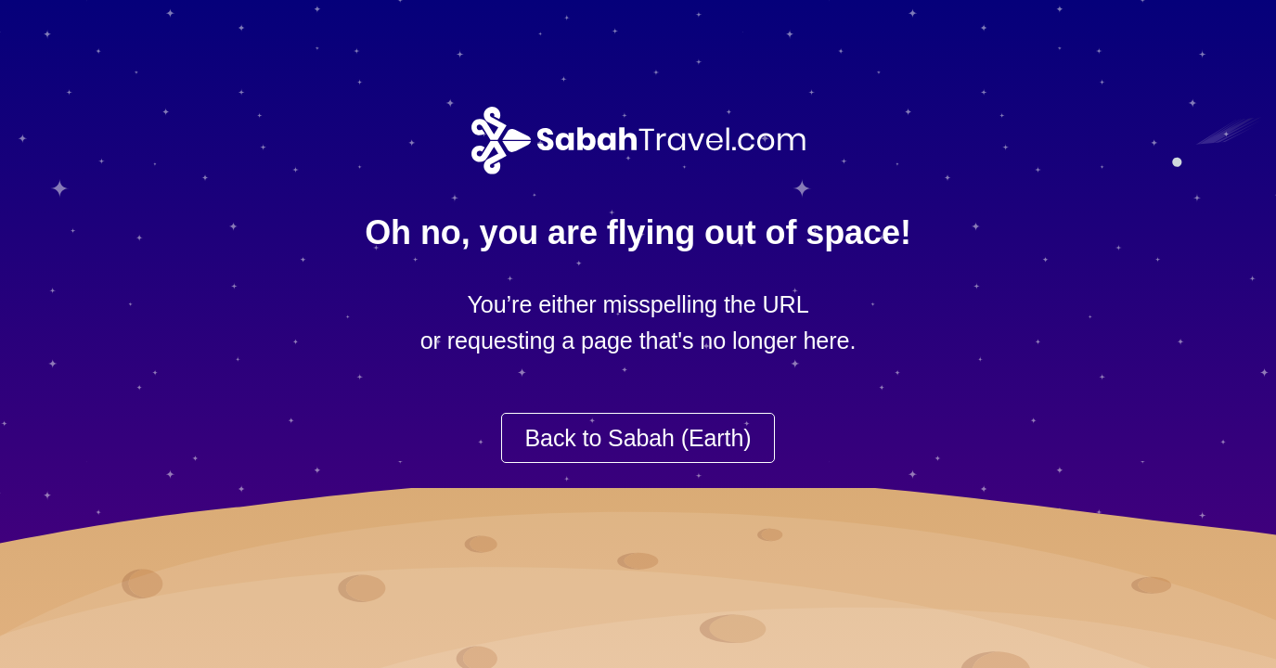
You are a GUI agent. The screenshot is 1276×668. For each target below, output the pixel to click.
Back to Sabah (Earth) (638, 438)
